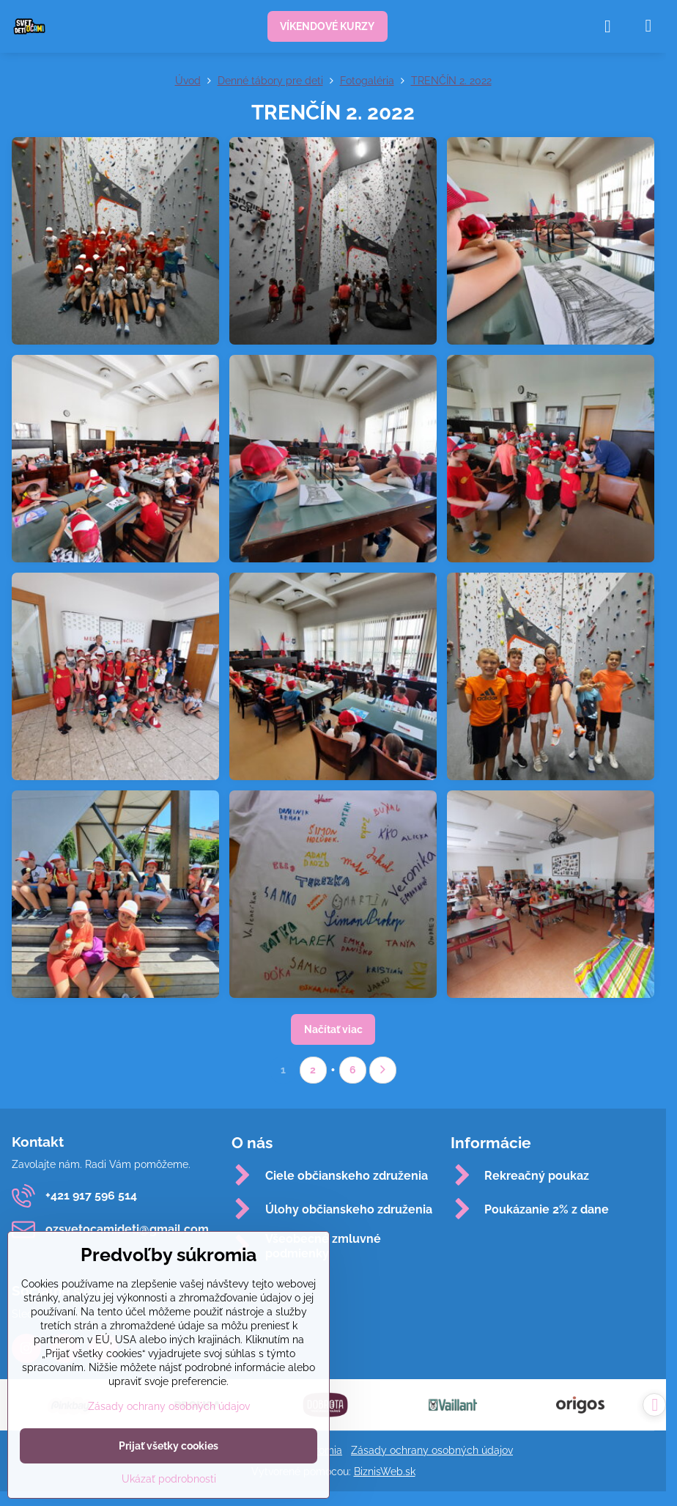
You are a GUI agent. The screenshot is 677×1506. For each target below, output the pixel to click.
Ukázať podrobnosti (169, 1479)
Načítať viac (333, 1029)
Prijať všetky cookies (168, 1446)
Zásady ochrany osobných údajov (432, 1450)
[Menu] (648, 25)
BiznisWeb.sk (384, 1471)
